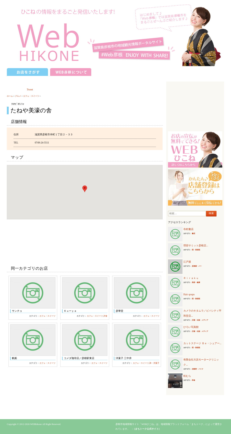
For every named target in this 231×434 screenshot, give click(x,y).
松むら (187, 376)
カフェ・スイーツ (31, 96)
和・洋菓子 (154, 363)
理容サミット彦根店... (195, 245)
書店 (193, 233)
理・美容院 (196, 250)
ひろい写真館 (191, 327)
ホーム (10, 96)
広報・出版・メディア (200, 320)
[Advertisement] (195, 106)
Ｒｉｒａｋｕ (191, 278)
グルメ (18, 96)
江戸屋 (187, 261)
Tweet (30, 89)
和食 (193, 380)
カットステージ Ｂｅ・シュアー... (202, 343)
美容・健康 (196, 282)
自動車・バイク (197, 369)
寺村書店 (188, 229)
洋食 (105, 316)
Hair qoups (189, 294)
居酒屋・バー (197, 266)
